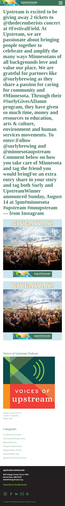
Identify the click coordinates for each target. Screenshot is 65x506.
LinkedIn (16, 494)
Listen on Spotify (11, 416)
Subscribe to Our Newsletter (15, 485)
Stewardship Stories (12, 450)
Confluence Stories (12, 435)
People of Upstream (12, 446)
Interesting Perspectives (14, 439)
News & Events (9, 443)
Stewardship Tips (11, 454)
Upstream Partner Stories (14, 458)
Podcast (27, 494)
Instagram (5, 494)
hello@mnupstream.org (13, 480)
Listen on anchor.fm (12, 413)
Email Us (22, 494)
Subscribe (8, 419)
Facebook (11, 494)
